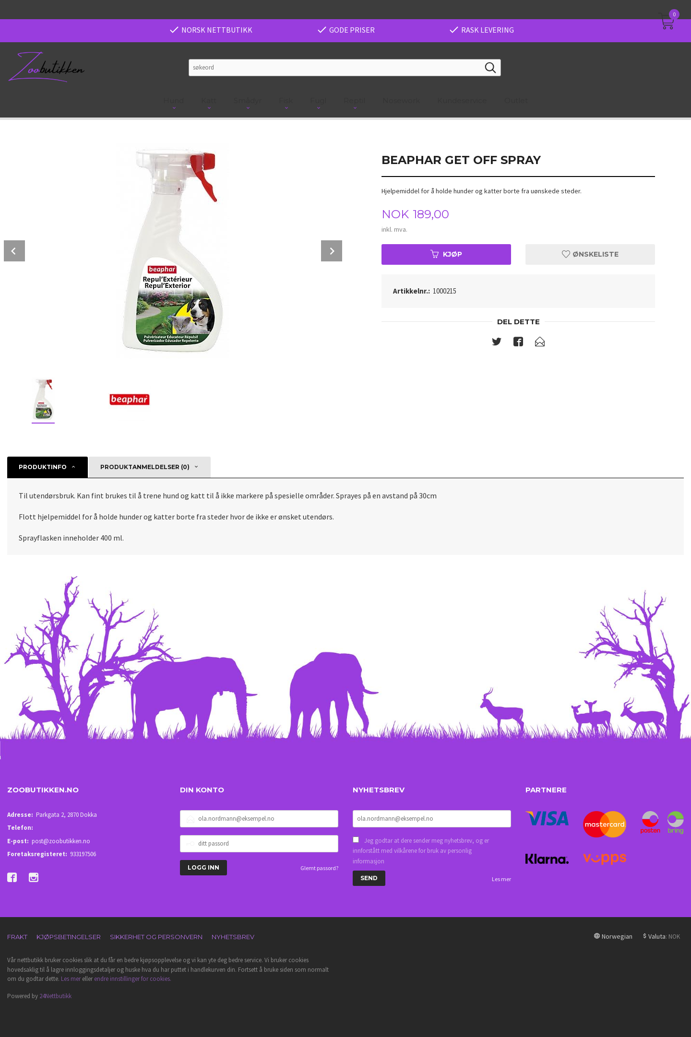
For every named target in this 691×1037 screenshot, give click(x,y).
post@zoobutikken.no (61, 841)
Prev (14, 250)
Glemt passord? (319, 868)
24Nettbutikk (55, 996)
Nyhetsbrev (233, 937)
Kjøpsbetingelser (68, 937)
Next (331, 250)
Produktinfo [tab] (43, 467)
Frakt (17, 937)
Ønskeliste (590, 254)
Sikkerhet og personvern (156, 937)
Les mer (501, 879)
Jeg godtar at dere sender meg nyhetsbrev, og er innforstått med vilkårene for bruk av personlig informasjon (421, 851)
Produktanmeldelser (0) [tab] (145, 467)
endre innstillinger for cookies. (132, 979)
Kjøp (446, 254)
